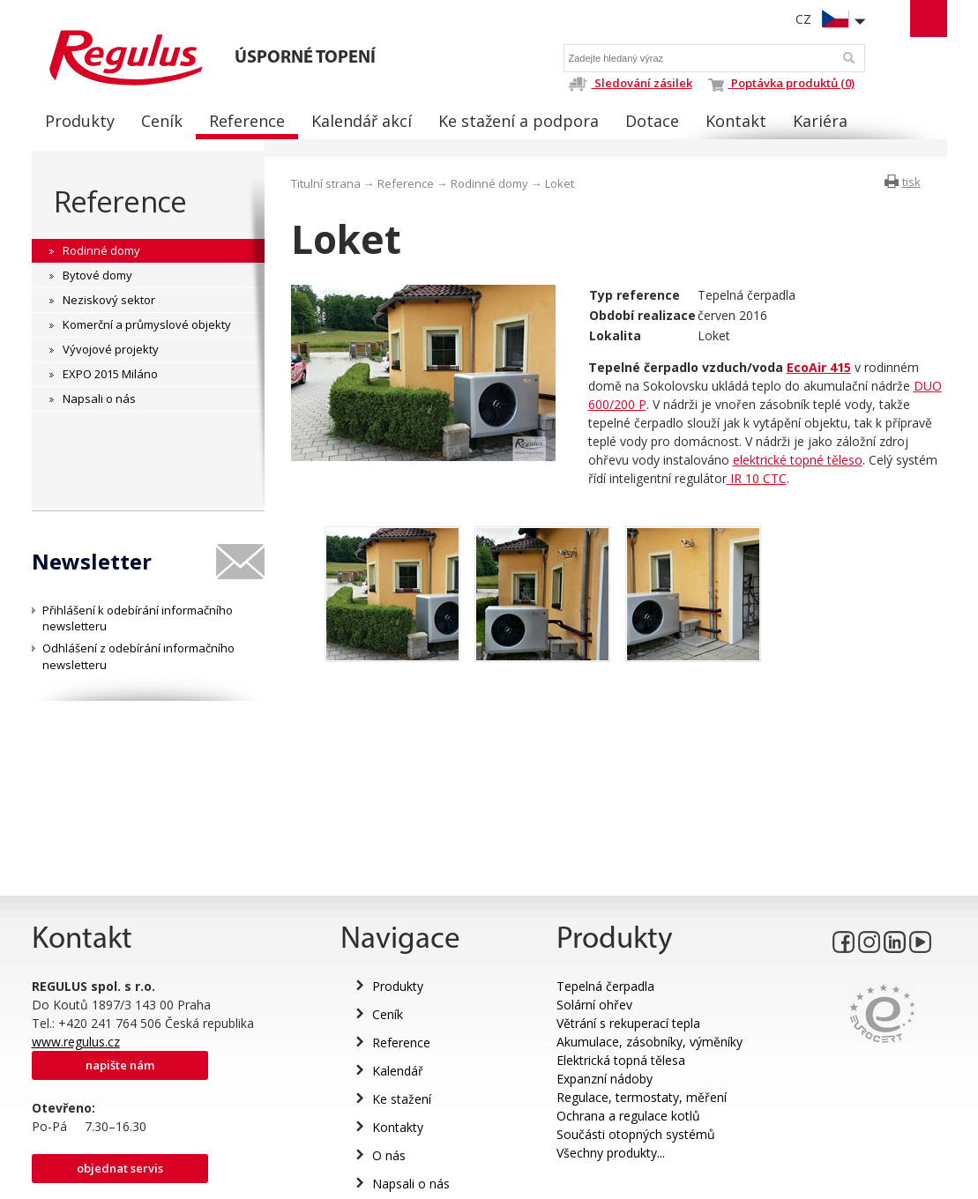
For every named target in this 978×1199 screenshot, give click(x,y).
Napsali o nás (411, 1183)
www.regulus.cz (76, 1041)
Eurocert (882, 1013)
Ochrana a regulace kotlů (628, 1115)
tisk (911, 182)
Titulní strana (326, 183)
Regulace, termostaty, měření (641, 1097)
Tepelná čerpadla (605, 986)
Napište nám (120, 1065)
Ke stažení (401, 1099)
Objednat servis (120, 1168)
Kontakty (397, 1127)
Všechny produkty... (610, 1152)
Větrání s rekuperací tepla (628, 1023)
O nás (389, 1155)
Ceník (387, 1014)
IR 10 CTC (757, 478)
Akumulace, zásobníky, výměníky (649, 1041)
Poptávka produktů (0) (781, 83)
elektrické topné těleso (797, 459)
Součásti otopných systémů (635, 1134)
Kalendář (397, 1070)
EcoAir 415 (819, 367)
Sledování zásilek (630, 83)
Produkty (397, 986)
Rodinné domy (489, 183)
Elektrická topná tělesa (620, 1060)
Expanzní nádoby (604, 1078)
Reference (120, 201)
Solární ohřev (594, 1004)
